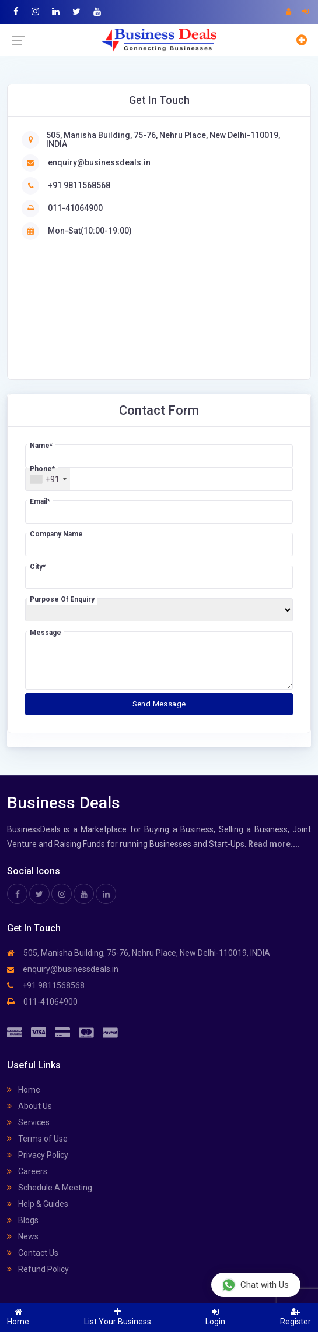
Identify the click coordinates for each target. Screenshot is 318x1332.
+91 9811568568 (79, 185)
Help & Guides (37, 1204)
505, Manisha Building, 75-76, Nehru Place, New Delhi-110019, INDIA (163, 140)
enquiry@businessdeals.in (99, 162)
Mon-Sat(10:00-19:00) (90, 230)
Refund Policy (38, 1269)
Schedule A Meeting (49, 1187)
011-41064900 (75, 208)
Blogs (23, 1220)
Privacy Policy (37, 1155)
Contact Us (32, 1252)
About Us (29, 1106)
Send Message (159, 703)
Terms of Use (37, 1138)
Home (23, 1089)
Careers (27, 1171)
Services (28, 1122)
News (23, 1236)
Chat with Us (255, 1284)
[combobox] (48, 479)
